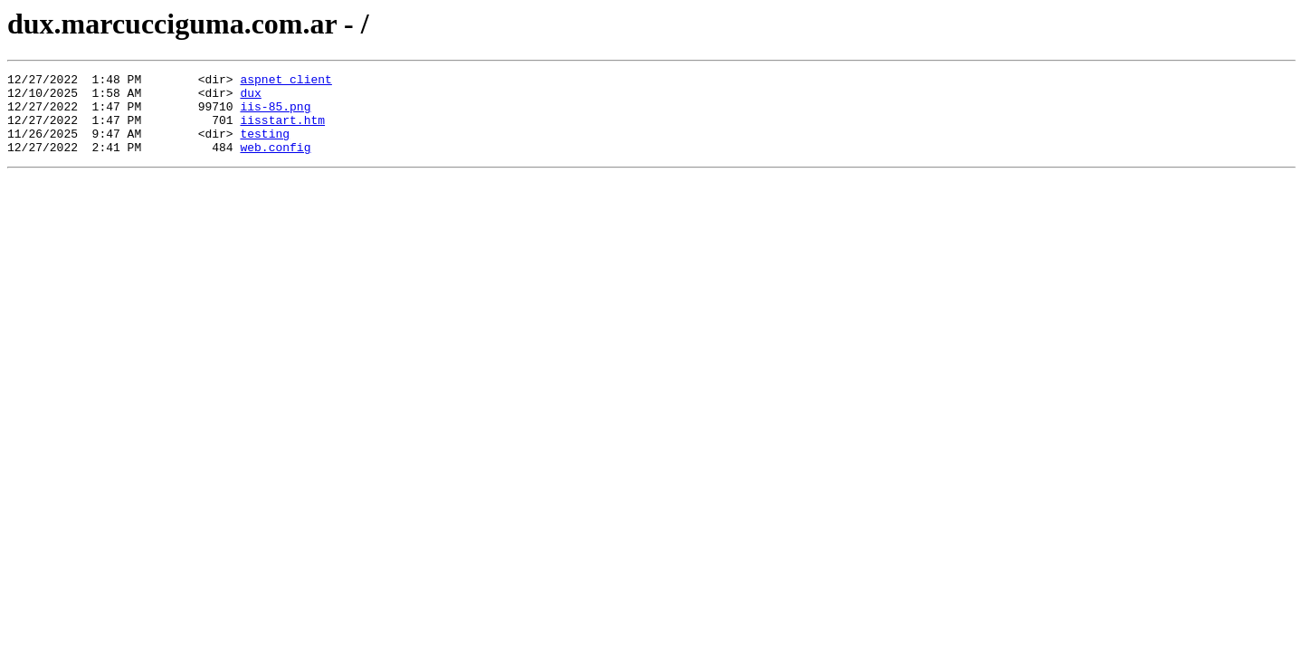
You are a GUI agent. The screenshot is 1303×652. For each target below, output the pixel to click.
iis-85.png (275, 114)
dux (250, 98)
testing (265, 147)
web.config (275, 163)
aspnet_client (285, 81)
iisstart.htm (282, 130)
